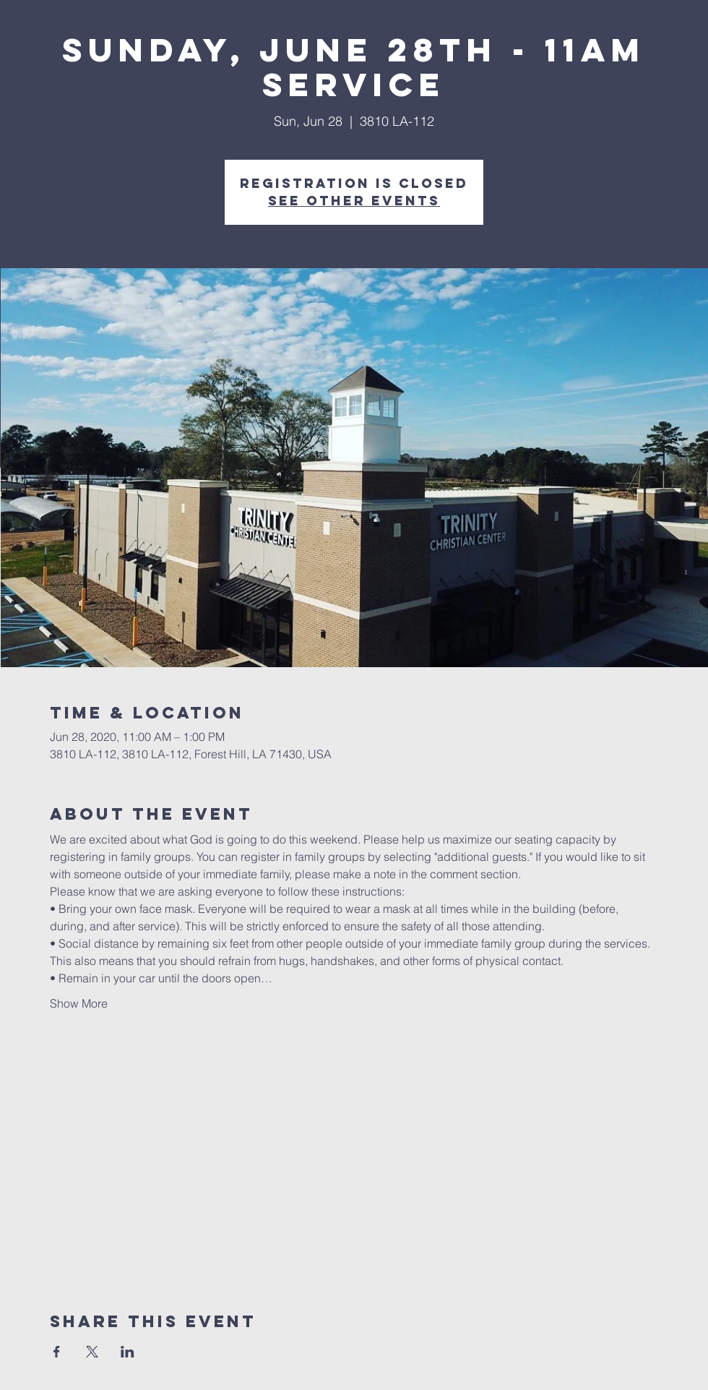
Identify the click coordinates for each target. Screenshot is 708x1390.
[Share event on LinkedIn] (127, 1351)
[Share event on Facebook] (57, 1351)
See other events (354, 200)
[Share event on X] (92, 1351)
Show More (79, 1003)
